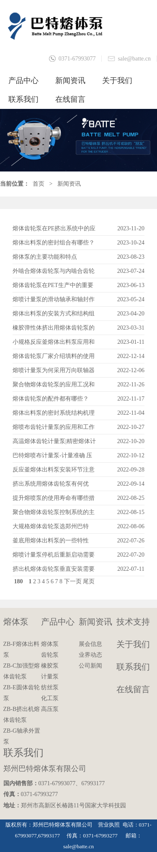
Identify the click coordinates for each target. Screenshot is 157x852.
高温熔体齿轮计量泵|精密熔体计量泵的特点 (54, 443)
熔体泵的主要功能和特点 (45, 257)
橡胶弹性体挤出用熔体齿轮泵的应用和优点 (54, 330)
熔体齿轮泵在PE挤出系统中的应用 (54, 230)
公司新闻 (90, 666)
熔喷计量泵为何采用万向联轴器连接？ (54, 372)
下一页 (73, 581)
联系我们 (23, 99)
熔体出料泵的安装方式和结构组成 (54, 315)
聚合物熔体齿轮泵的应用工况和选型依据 (54, 386)
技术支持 (133, 621)
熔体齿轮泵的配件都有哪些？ (51, 399)
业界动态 (90, 655)
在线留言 (70, 99)
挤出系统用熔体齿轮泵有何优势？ (51, 486)
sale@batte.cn (134, 58)
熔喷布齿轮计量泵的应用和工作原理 (54, 429)
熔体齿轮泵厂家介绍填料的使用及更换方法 (54, 358)
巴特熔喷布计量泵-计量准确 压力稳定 (52, 457)
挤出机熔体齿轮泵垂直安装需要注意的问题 (54, 571)
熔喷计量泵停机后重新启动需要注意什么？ (54, 557)
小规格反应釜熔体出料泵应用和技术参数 (54, 344)
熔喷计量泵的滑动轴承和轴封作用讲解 (54, 301)
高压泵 (50, 709)
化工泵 (50, 698)
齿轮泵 (50, 655)
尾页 (89, 581)
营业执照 (109, 825)
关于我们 (117, 80)
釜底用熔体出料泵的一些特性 (51, 540)
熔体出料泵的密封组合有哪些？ (54, 242)
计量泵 (50, 676)
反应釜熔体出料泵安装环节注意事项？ (54, 471)
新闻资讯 (70, 80)
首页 (38, 184)
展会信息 (90, 644)
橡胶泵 (50, 666)
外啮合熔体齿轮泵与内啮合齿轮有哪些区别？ (54, 273)
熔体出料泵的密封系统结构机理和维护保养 (54, 415)
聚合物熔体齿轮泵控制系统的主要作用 (54, 514)
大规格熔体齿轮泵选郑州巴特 (51, 526)
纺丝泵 (50, 687)
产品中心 (23, 80)
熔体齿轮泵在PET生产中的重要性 (53, 287)
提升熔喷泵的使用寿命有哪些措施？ (54, 500)
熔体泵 (15, 621)
